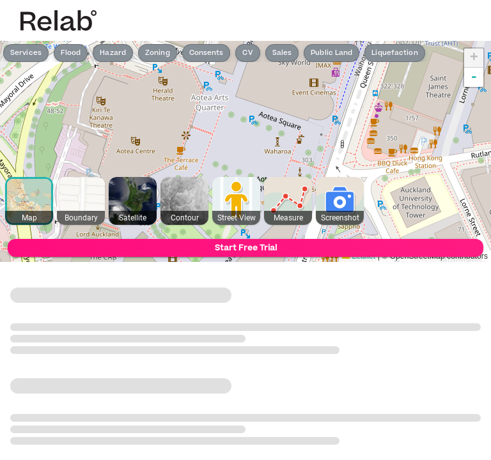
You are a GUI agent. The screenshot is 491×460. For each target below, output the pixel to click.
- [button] (474, 77)
